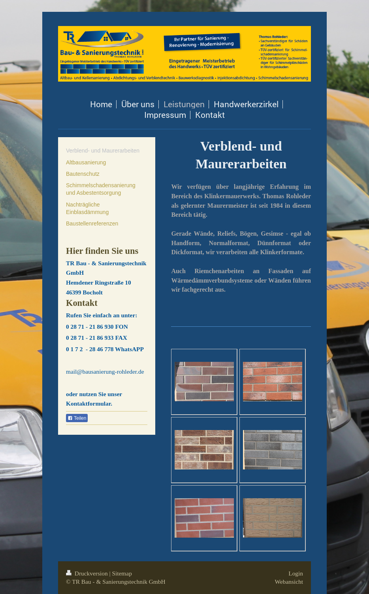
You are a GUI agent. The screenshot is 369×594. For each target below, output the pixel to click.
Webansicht (289, 581)
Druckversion (87, 573)
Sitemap (122, 573)
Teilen (77, 418)
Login (295, 573)
